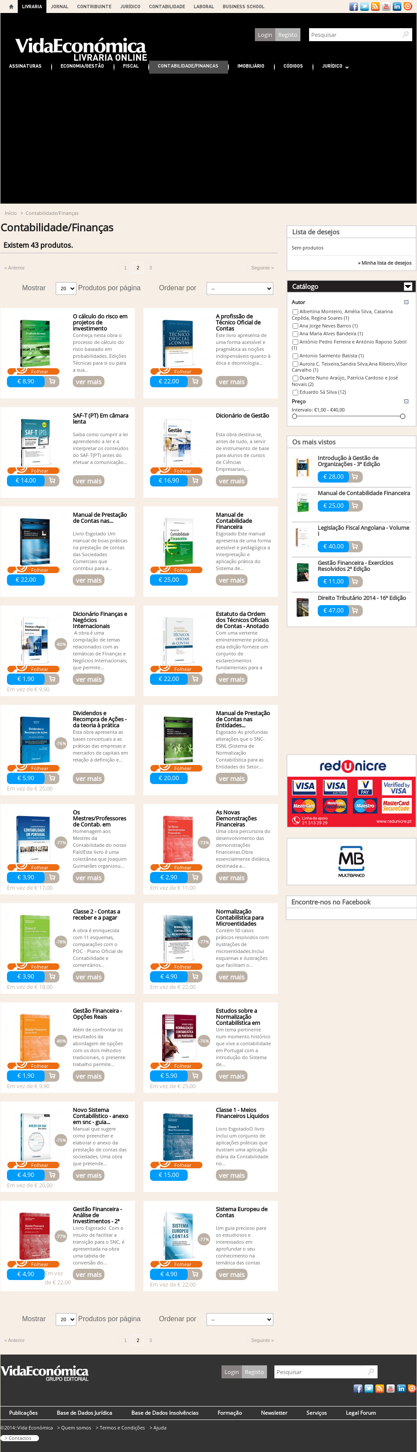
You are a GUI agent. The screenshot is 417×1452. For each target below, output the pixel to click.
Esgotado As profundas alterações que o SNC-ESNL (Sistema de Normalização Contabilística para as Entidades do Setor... (242, 749)
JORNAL (59, 6)
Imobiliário (251, 65)
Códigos (293, 65)
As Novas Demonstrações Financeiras (236, 818)
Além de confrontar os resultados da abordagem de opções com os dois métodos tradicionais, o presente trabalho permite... (99, 1046)
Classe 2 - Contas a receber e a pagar (96, 914)
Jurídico (331, 67)
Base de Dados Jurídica (84, 1412)
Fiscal (131, 65)
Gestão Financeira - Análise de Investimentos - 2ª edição (97, 1218)
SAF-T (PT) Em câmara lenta (100, 418)
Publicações (23, 1412)
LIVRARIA (32, 6)
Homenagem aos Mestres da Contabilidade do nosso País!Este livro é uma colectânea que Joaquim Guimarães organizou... (100, 848)
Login (265, 35)
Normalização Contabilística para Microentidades (240, 917)
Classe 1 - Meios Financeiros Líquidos (242, 1113)
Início (11, 213)
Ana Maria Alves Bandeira (331, 333)
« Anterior (14, 267)
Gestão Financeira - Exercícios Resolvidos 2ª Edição (355, 566)
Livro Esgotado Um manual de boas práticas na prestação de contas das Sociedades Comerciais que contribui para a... (100, 550)
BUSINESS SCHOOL (243, 6)
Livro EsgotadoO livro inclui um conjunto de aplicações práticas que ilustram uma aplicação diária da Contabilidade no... (242, 1146)
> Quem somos (74, 1427)
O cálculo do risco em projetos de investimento (100, 322)
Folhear (39, 371)
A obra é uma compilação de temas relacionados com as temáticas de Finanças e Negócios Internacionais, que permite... (100, 650)
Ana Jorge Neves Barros (329, 325)
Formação (230, 1412)
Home (11, 6)
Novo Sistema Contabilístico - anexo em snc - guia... (100, 1116)
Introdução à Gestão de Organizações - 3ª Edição (349, 461)
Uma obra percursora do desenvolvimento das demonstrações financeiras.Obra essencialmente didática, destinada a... (243, 848)
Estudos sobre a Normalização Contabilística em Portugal (238, 1020)
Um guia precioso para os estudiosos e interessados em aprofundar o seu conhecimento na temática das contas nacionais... (241, 1249)
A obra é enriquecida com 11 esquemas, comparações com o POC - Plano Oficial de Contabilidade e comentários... (98, 947)
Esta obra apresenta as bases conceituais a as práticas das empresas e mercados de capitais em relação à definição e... (100, 746)
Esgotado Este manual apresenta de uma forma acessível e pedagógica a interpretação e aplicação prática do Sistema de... (243, 550)
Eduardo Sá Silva (323, 392)
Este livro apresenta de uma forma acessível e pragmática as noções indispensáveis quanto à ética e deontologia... (243, 349)
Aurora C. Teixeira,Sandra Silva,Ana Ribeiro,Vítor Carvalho (349, 366)
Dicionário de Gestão (242, 415)
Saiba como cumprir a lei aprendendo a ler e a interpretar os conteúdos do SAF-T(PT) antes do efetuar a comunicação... (100, 448)
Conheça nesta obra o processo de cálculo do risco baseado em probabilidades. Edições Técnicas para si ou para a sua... (99, 352)
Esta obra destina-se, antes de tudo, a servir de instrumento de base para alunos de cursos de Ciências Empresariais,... (242, 451)
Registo (287, 35)
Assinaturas (25, 65)
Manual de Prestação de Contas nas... (100, 518)
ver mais (88, 381)
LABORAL (204, 6)
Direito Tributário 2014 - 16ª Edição (362, 598)
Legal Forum (361, 1412)
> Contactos (18, 1438)
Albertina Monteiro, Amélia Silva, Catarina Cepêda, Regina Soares (342, 314)
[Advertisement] (208, 138)
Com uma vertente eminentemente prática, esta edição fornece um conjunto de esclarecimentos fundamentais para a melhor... (242, 653)
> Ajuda (158, 1427)
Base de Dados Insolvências (165, 1412)
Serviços (316, 1412)
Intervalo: (302, 409)
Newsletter (274, 1412)
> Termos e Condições (120, 1427)
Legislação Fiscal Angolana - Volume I (363, 531)
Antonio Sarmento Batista (332, 355)
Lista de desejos (315, 231)
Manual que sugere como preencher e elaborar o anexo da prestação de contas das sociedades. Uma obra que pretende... (100, 1146)
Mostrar (34, 288)
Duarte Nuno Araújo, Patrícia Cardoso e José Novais (345, 380)
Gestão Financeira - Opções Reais (97, 1014)
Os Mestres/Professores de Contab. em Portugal (99, 821)
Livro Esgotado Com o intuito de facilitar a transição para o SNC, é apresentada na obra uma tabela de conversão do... (98, 1245)
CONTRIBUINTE (94, 6)
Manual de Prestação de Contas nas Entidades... (243, 719)
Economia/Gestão (82, 65)
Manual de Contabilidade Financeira (234, 521)
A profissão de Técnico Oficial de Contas (238, 322)
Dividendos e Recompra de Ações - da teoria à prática (100, 719)
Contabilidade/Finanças (188, 65)
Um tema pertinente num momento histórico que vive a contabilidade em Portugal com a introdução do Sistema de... (243, 1046)
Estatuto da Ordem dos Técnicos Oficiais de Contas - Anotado (242, 620)
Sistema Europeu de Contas (241, 1212)
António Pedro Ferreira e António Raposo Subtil (349, 344)
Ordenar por (177, 288)
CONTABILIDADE (167, 6)
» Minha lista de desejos (384, 263)
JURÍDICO (130, 6)
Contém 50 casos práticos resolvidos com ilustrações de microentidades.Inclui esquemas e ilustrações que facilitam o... (242, 947)
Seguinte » (262, 267)
